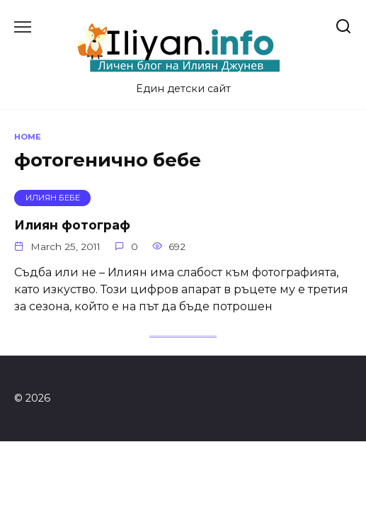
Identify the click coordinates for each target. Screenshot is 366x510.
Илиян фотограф (72, 224)
